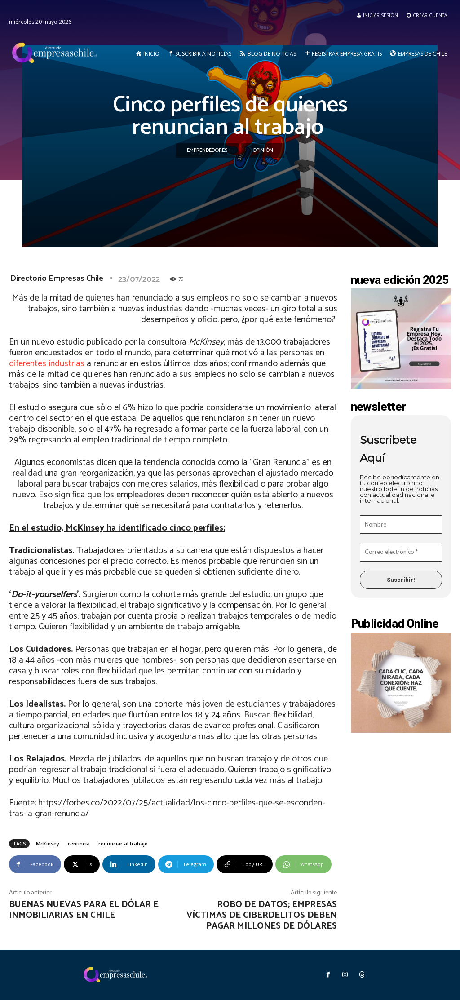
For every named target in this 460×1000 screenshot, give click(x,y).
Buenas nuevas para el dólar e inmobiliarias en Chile (84, 910)
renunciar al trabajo (123, 843)
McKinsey (47, 843)
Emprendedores (207, 150)
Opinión (262, 150)
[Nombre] (401, 524)
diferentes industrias (46, 363)
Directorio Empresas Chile (56, 278)
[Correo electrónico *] (401, 552)
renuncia (79, 843)
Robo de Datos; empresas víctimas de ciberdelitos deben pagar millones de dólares (261, 915)
